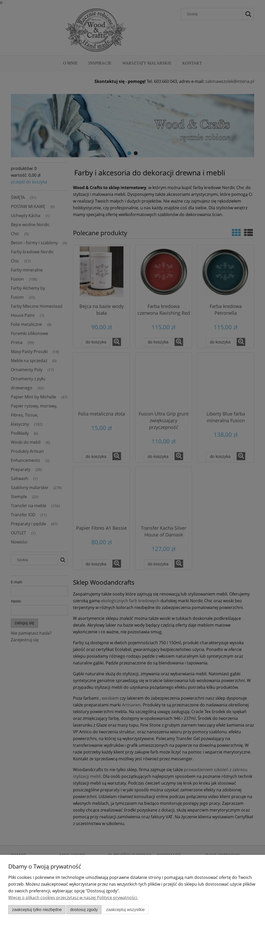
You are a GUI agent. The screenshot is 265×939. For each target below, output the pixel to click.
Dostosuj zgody (84, 909)
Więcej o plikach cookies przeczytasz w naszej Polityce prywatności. (73, 897)
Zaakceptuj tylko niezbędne (37, 909)
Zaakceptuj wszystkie (125, 909)
